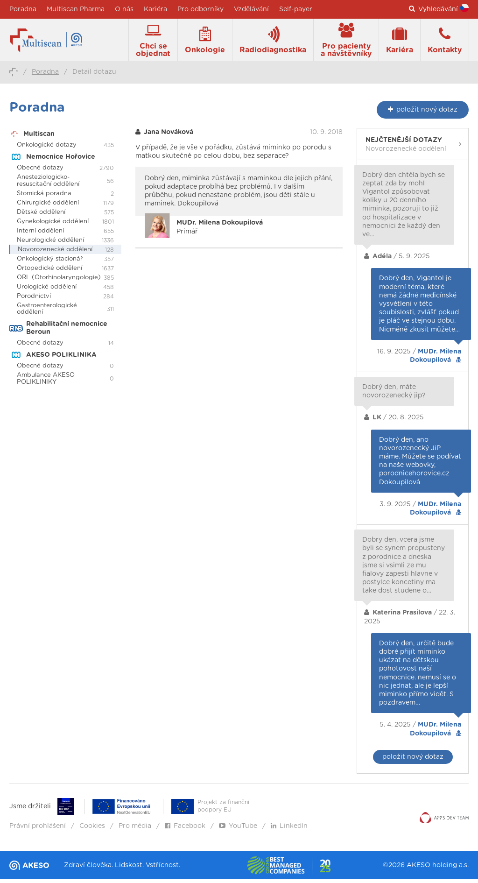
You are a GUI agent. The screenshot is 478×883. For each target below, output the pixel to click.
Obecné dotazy (40, 172)
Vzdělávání (251, 9)
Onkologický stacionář (50, 263)
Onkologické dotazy (47, 149)
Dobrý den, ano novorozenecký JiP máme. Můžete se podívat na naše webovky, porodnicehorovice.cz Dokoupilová (420, 464)
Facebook (185, 830)
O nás (124, 9)
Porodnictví (34, 300)
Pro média (135, 830)
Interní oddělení (40, 235)
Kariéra (155, 9)
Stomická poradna (44, 198)
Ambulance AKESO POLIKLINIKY (46, 382)
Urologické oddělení (47, 291)
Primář (219, 231)
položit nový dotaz (412, 761)
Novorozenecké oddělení (55, 254)
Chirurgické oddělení (48, 207)
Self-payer (295, 9)
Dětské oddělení (41, 216)
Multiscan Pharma (76, 9)
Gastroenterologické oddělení (47, 312)
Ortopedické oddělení (49, 272)
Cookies (92, 830)
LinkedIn (289, 830)
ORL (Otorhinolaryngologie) (59, 282)
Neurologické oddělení (50, 244)
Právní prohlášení (37, 830)
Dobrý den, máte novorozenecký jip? (394, 395)
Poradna (22, 9)
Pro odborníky (200, 9)
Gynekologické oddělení (53, 226)
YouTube (238, 830)
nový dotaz (422, 113)
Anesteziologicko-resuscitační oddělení (48, 184)
